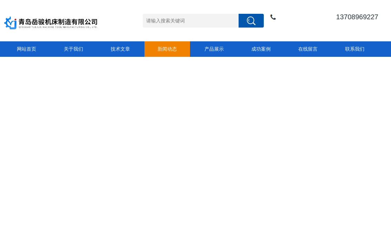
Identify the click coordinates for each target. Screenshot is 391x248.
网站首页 (26, 49)
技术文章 (120, 49)
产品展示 (214, 49)
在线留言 (308, 49)
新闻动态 (167, 49)
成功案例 (261, 49)
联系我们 (354, 49)
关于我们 (73, 49)
